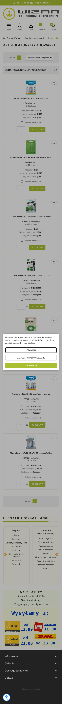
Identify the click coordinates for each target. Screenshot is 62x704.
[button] (6, 697)
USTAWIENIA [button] (31, 350)
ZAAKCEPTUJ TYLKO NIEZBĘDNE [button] (31, 357)
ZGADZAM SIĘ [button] (30, 365)
